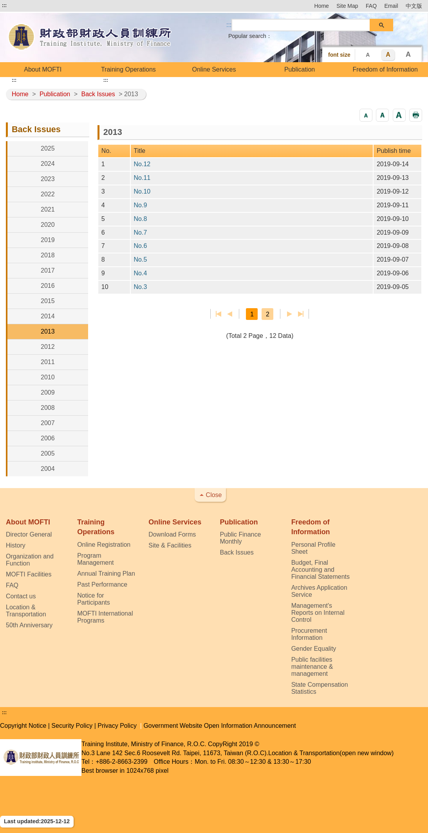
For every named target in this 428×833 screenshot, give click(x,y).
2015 (48, 301)
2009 (48, 392)
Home (321, 6)
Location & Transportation (26, 611)
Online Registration (103, 544)
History (15, 545)
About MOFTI (42, 69)
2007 (48, 423)
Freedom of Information (385, 69)
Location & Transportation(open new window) (331, 753)
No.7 (140, 232)
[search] (301, 25)
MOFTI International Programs (105, 617)
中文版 (414, 6)
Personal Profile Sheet (313, 548)
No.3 (140, 287)
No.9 (140, 205)
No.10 (142, 191)
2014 (48, 316)
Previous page (229, 314)
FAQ (371, 6)
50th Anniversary (29, 625)
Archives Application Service (319, 591)
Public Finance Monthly (240, 538)
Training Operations (128, 69)
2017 (48, 270)
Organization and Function (30, 560)
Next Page (289, 314)
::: (4, 5)
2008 (48, 407)
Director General (29, 534)
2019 (48, 240)
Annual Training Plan (106, 573)
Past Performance (102, 584)
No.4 (140, 273)
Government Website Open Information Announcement (219, 725)
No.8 (140, 218)
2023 (48, 179)
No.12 (142, 164)
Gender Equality (313, 648)
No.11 (142, 177)
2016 (48, 285)
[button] (365, 115)
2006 (48, 438)
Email (391, 6)
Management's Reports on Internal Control (318, 612)
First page (218, 314)
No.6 (140, 245)
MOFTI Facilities (28, 574)
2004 (48, 468)
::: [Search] (228, 25)
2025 (48, 148)
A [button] (368, 55)
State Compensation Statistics (319, 688)
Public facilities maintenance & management (312, 666)
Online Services (214, 69)
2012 (48, 346)
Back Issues (98, 94)
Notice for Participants (93, 599)
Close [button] (214, 495)
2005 (48, 453)
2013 (48, 331)
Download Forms (172, 534)
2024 (48, 163)
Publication (299, 69)
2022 (48, 194)
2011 (48, 362)
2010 (48, 377)
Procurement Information (309, 634)
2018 (48, 255)
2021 (48, 209)
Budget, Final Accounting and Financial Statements (320, 569)
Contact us (21, 596)
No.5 (140, 259)
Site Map (347, 6)
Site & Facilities (169, 545)
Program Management (95, 559)
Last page (300, 314)
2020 (48, 224)
